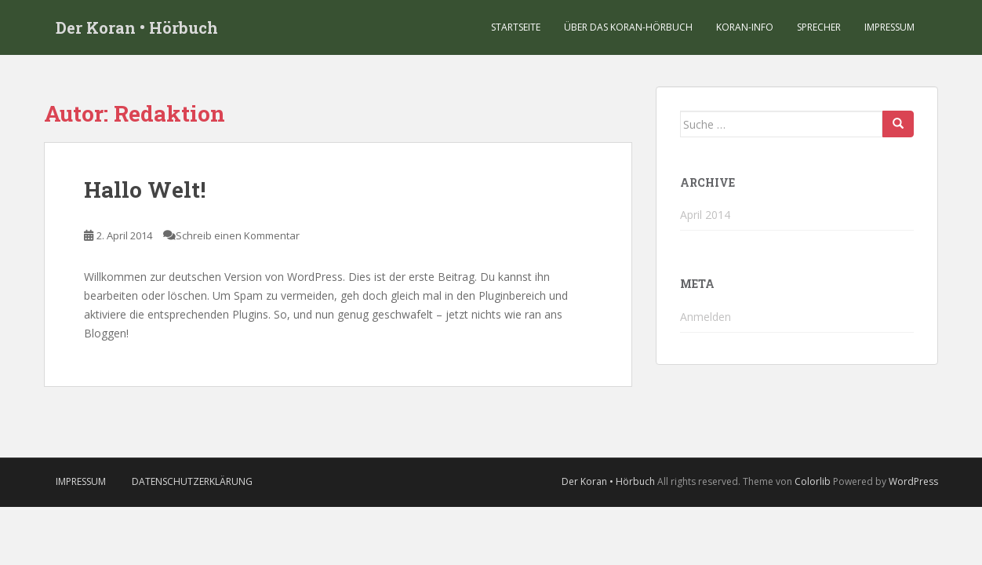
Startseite (515, 27)
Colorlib (813, 481)
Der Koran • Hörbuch (137, 27)
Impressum (889, 27)
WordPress (913, 481)
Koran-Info (744, 27)
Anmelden (705, 316)
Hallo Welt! (144, 189)
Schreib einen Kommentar (238, 235)
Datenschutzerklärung (192, 481)
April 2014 (705, 214)
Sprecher (819, 27)
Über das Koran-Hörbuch (628, 27)
